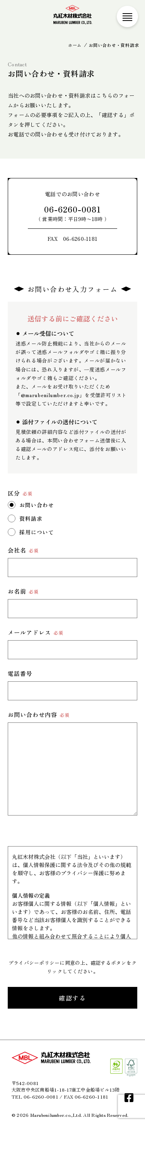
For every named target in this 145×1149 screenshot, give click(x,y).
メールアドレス (35, 632)
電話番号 (20, 673)
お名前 (23, 591)
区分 (20, 493)
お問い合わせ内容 (39, 714)
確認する (73, 997)
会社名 (23, 550)
